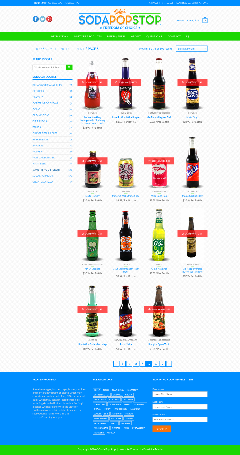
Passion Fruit (101, 423)
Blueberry (133, 390)
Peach (114, 423)
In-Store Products (88, 36)
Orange (129, 418)
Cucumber (128, 399)
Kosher (37, 151)
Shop (37, 49)
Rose (126, 428)
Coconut (114, 399)
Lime (106, 414)
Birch (106, 390)
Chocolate (100, 399)
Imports (92, 113)
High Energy (126, 113)
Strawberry (138, 428)
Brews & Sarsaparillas (125, 340)
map (188, 3)
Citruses (159, 264)
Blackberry (118, 390)
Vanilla (111, 433)
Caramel (117, 395)
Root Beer (39, 163)
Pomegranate (101, 428)
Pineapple (125, 423)
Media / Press (116, 36)
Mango (129, 414)
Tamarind (99, 433)
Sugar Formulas (43, 175)
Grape (127, 404)
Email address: (159, 414)
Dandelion (99, 404)
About (136, 36)
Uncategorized (42, 181)
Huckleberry (120, 409)
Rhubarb (116, 428)
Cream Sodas (159, 191)
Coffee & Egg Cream (45, 103)
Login (180, 20)
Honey (107, 409)
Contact (174, 36)
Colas (36, 109)
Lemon (97, 414)
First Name (158, 389)
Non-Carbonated (43, 157)
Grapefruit (140, 404)
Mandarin (117, 414)
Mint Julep (116, 418)
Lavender (135, 409)
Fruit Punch (115, 404)
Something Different (65, 49)
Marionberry (100, 418)
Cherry (128, 395)
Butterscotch (101, 395)
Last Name (158, 401)
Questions (154, 36)
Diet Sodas (39, 121)
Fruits (36, 127)
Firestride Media (152, 449)
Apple (97, 390)
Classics (192, 191)
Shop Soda (58, 36)
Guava (97, 409)
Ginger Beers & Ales (44, 133)
